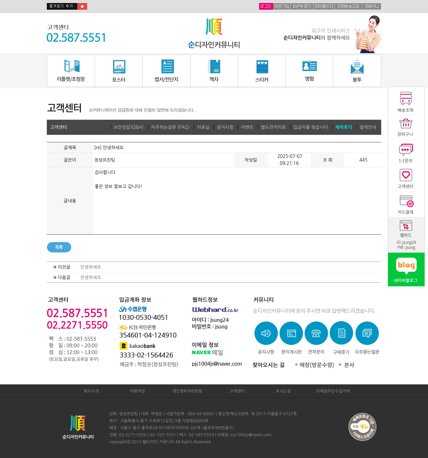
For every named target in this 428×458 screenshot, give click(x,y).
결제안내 (367, 127)
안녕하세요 (90, 277)
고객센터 (236, 391)
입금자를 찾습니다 (310, 127)
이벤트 (247, 127)
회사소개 (91, 391)
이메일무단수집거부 (333, 391)
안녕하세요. (91, 267)
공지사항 (225, 127)
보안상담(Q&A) (129, 127)
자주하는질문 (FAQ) (170, 127)
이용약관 (137, 391)
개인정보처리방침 (187, 391)
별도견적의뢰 (273, 127)
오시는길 (283, 391)
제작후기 (343, 127)
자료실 (203, 127)
